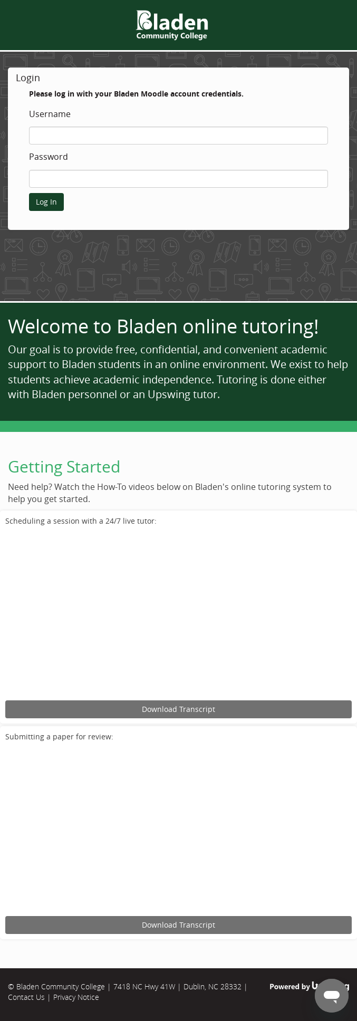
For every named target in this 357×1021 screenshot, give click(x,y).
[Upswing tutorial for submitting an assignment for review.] (178, 830)
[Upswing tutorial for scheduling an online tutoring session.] (178, 615)
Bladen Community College (60, 986)
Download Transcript (178, 709)
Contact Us (26, 997)
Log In (46, 202)
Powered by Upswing (309, 986)
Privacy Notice (76, 997)
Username (50, 114)
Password (48, 157)
